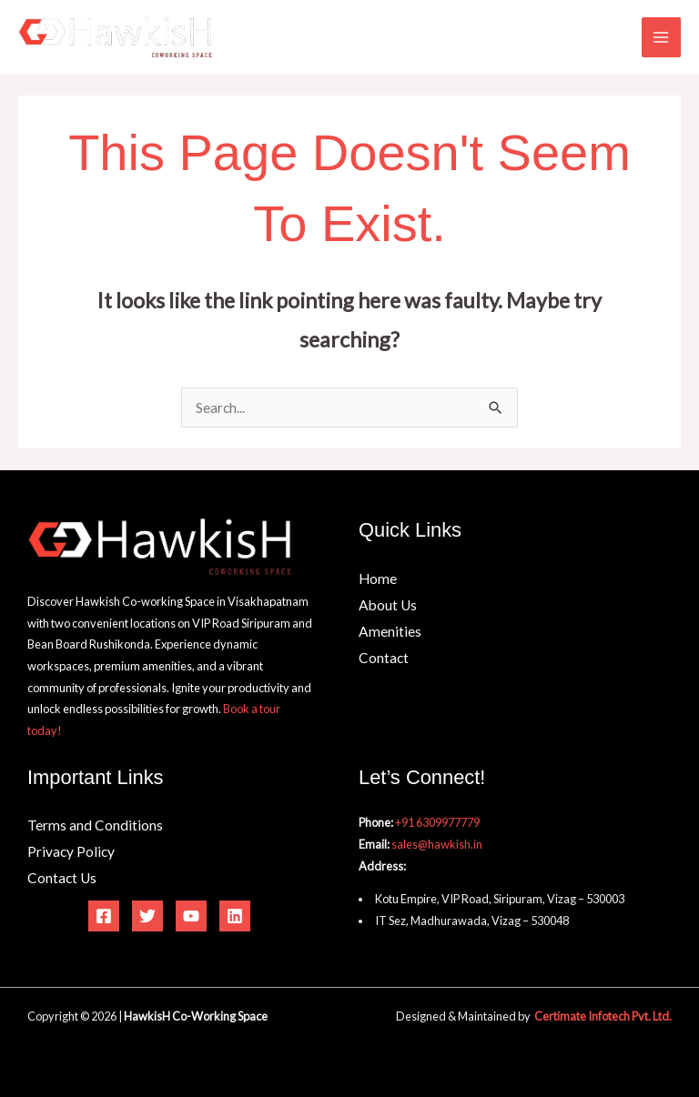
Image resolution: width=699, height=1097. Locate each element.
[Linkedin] (234, 916)
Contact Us (61, 878)
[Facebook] (103, 916)
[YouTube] (191, 916)
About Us (388, 605)
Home (378, 578)
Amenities (390, 631)
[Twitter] (147, 916)
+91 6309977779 (437, 822)
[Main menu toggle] (661, 36)
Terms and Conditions (95, 825)
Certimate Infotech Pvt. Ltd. (603, 1016)
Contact (384, 657)
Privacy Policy (71, 851)
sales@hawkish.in (436, 844)
